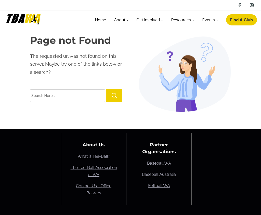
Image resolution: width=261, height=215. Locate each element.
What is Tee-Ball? (93, 156)
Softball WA (159, 185)
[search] (114, 95)
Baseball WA (159, 163)
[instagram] (252, 5)
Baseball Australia (159, 174)
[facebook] (239, 5)
